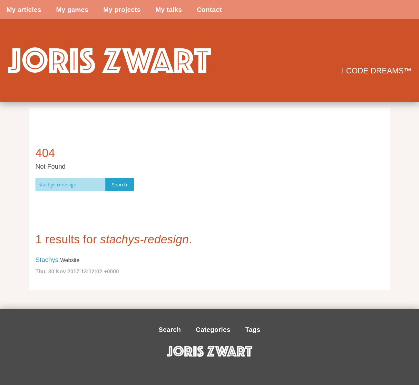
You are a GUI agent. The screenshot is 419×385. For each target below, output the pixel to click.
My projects (122, 9)
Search (119, 184)
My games (72, 9)
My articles (23, 9)
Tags (252, 329)
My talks (168, 9)
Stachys (46, 259)
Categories (213, 329)
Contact (209, 9)
